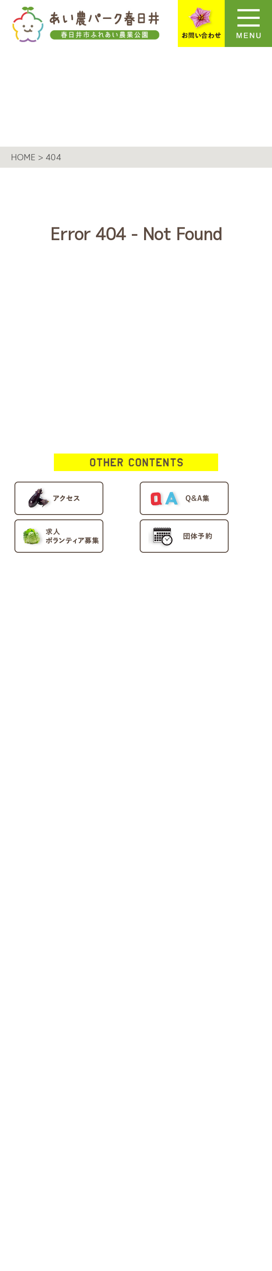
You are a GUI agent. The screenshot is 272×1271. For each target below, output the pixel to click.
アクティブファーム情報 (105, 900)
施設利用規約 (77, 1018)
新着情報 (66, 835)
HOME (60, 592)
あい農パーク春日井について (116, 614)
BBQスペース (103, 731)
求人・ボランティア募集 (105, 922)
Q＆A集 (64, 878)
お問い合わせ (77, 966)
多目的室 (92, 753)
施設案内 (66, 636)
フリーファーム (109, 709)
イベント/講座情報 (91, 805)
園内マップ (72, 783)
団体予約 (66, 944)
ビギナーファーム (114, 687)
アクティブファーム (120, 666)
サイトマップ (77, 1039)
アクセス (66, 856)
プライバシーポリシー (99, 996)
